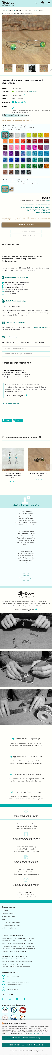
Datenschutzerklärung (36, 1033)
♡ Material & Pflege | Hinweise (18, 354)
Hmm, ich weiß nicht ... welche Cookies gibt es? (26, 1051)
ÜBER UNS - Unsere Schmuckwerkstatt (15, 959)
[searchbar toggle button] (36, 3)
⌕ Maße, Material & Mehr (15, 349)
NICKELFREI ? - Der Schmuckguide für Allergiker (18, 943)
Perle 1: (16, 126)
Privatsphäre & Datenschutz (11, 922)
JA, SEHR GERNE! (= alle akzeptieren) (26, 1038)
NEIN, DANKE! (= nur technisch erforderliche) (26, 1045)
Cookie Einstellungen (9, 928)
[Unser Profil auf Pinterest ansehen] (17, 999)
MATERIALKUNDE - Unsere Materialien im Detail (18, 941)
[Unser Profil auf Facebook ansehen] (3, 999)
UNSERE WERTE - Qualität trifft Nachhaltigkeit (17, 961)
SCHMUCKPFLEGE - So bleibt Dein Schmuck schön (19, 948)
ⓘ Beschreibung (12, 244)
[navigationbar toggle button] (49, 3)
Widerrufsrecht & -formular (11, 925)
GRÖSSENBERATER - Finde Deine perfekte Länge (18, 946)
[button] (7, 420)
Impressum (5, 910)
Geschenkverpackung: (17, 180)
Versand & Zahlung (8, 913)
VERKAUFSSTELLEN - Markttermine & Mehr (16, 966)
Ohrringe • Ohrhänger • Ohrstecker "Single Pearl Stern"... (13, 475)
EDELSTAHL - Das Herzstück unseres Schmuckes (18, 938)
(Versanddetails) (32, 91)
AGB (3, 919)
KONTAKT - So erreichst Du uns (13, 964)
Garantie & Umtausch (9, 916)
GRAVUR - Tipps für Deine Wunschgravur (16, 951)
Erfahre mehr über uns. (10, 404)
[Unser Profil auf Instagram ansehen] (10, 999)
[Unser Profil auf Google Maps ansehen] (25, 999)
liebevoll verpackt (41, 327)
